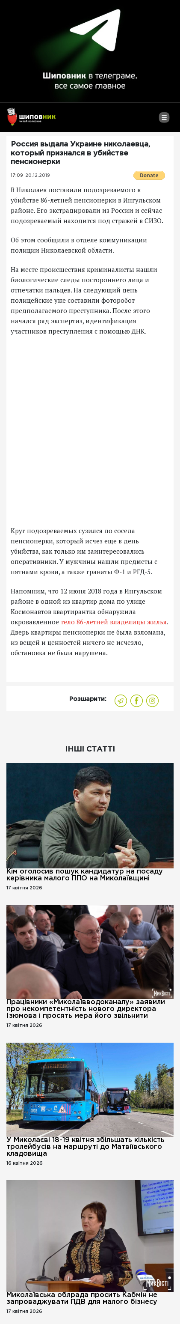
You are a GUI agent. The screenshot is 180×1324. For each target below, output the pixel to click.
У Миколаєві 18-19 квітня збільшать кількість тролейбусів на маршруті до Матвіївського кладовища (85, 1147)
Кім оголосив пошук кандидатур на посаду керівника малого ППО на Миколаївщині (84, 875)
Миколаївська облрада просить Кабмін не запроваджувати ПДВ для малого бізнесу (81, 1298)
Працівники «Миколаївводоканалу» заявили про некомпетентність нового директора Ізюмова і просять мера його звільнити (85, 1009)
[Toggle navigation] (164, 121)
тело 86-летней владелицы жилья (114, 621)
